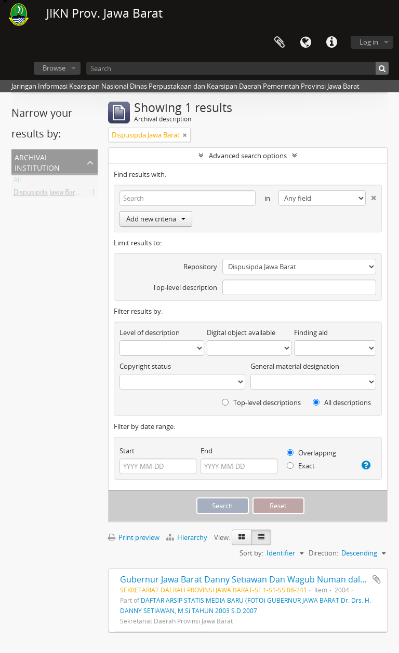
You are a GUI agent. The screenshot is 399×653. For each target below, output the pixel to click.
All (17, 181)
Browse (54, 68)
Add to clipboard (376, 579)
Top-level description (185, 287)
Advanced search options (248, 155)
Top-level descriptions (261, 402)
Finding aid (311, 332)
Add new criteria (155, 219)
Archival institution (37, 161)
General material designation (294, 366)
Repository (200, 266)
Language (305, 42)
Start (127, 450)
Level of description (149, 332)
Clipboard (279, 42)
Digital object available (241, 332)
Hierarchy (187, 537)
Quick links (331, 42)
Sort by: (251, 553)
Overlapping (311, 452)
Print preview (133, 537)
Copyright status (145, 366)
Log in (369, 42)
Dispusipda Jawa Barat (48, 194)
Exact (301, 465)
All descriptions (342, 402)
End (206, 450)
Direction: (323, 553)
